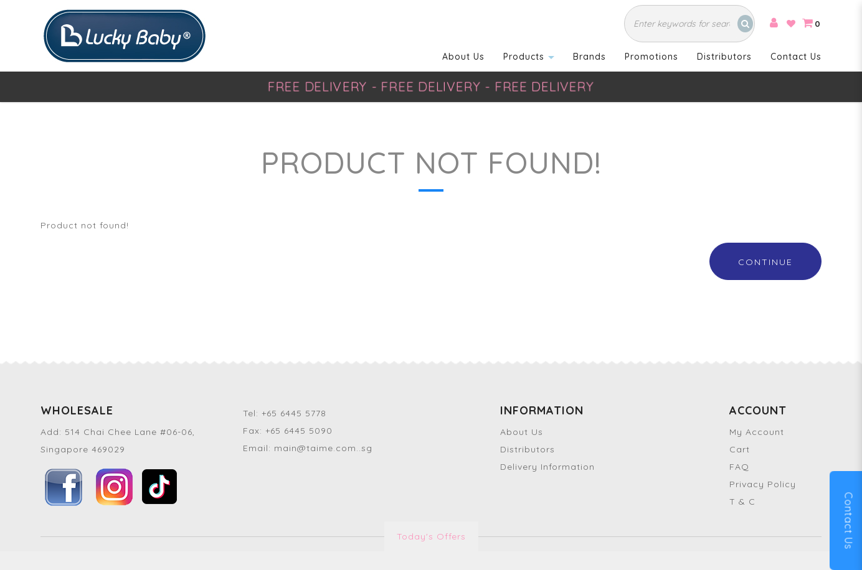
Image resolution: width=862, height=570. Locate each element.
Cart (739, 449)
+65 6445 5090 (299, 430)
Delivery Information (547, 466)
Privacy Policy (762, 484)
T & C (742, 501)
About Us (521, 431)
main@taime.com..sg (323, 448)
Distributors (527, 449)
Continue (765, 262)
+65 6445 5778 (294, 413)
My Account (756, 431)
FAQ (739, 466)
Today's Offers (431, 536)
